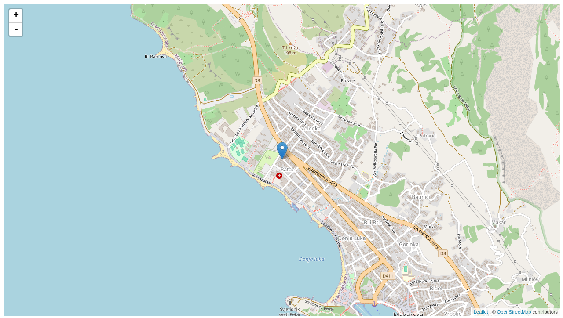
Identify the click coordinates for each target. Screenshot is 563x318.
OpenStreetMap (514, 311)
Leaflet (481, 311)
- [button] (16, 29)
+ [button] (16, 15)
